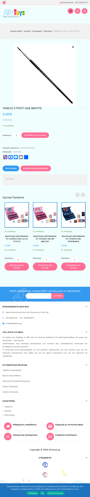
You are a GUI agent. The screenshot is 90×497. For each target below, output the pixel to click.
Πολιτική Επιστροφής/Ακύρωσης (16, 381)
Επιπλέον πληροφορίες (35, 168)
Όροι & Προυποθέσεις (12, 375)
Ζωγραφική (37, 31)
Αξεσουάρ (48, 31)
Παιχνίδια (8, 406)
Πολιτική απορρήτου (55, 493)
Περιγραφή (11, 168)
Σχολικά (27, 31)
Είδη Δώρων (10, 415)
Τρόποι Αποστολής (10, 392)
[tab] (11, 168)
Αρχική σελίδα (16, 31)
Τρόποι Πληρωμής (10, 386)
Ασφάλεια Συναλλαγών (12, 370)
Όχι (42, 493)
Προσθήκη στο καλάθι (35, 135)
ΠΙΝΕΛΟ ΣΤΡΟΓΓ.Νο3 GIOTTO (82, 108)
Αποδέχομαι (32, 493)
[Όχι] (86, 490)
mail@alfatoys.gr (14, 323)
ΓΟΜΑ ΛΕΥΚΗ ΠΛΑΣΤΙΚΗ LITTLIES (85, 108)
